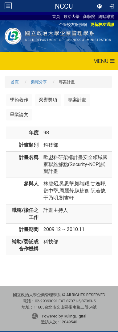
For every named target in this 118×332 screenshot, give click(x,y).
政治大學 (71, 16)
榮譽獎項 (48, 100)
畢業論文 (19, 114)
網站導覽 (106, 16)
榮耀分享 (39, 82)
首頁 (56, 16)
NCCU (64, 6)
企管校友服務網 (73, 24)
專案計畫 (77, 100)
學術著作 (19, 100)
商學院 (89, 16)
